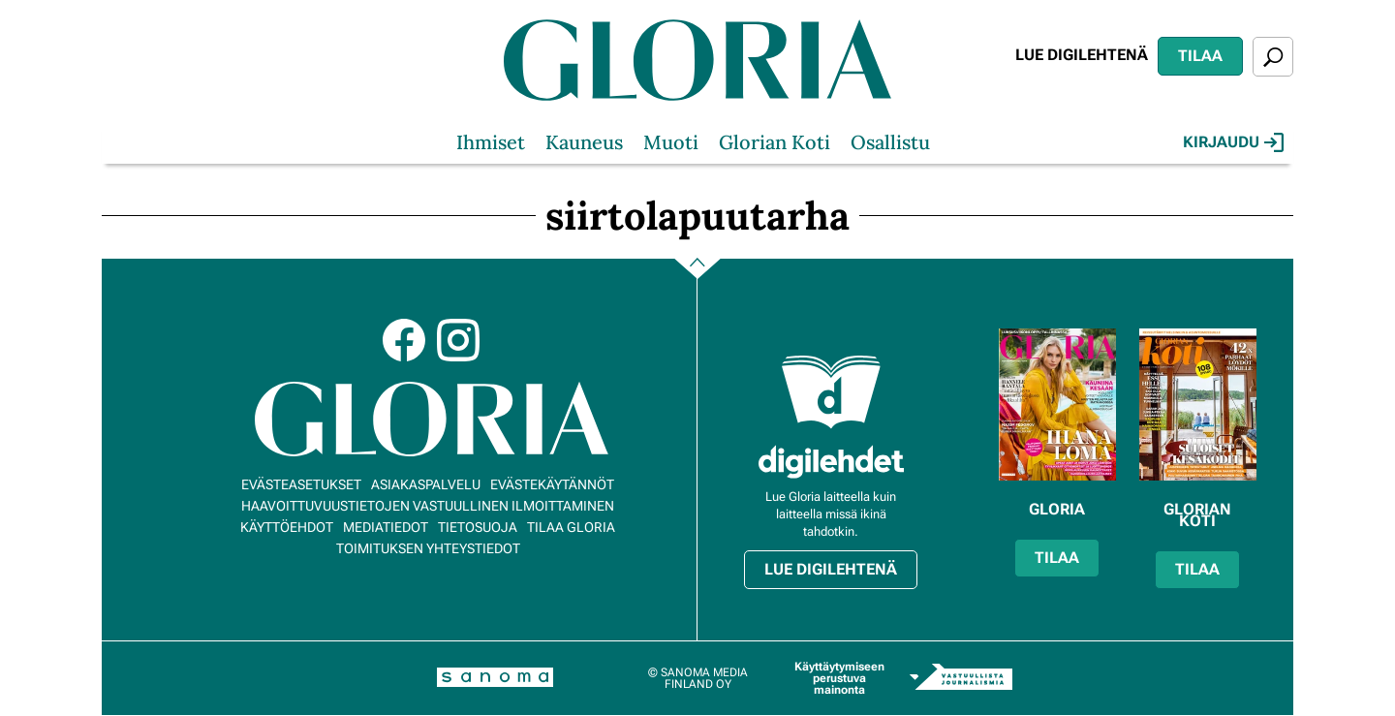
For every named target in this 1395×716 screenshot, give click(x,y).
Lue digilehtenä (1081, 55)
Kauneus (584, 142)
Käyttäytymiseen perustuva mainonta (839, 678)
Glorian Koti (774, 142)
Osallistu (890, 142)
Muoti (670, 142)
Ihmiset (490, 142)
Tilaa (1200, 56)
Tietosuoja (477, 527)
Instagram (458, 340)
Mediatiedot (385, 527)
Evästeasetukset (301, 484)
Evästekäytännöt (552, 484)
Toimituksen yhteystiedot (428, 548)
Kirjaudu (1233, 142)
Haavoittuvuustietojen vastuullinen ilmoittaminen (427, 506)
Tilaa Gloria (571, 527)
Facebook (404, 340)
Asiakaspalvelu (425, 484)
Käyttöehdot (286, 527)
